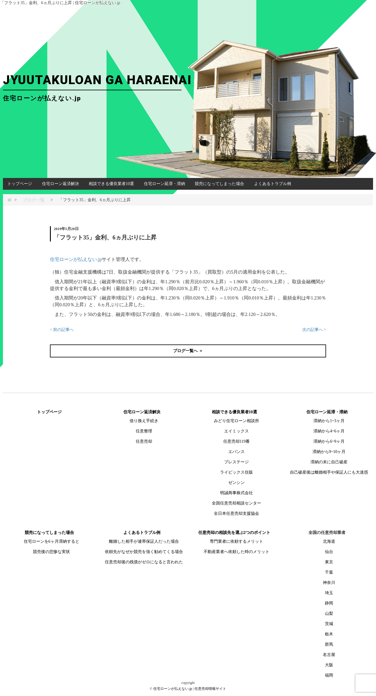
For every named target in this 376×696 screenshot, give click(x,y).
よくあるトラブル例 (272, 184)
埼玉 (329, 593)
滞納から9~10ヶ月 (329, 451)
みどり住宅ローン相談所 (236, 421)
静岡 (329, 603)
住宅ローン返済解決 (60, 184)
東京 (329, 562)
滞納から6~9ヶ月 (329, 441)
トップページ (19, 184)
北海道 (329, 541)
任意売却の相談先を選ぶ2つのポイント (234, 532)
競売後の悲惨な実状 (51, 552)
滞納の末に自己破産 (329, 462)
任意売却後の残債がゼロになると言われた (144, 562)
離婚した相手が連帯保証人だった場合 (144, 541)
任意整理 (144, 431)
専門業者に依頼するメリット (236, 541)
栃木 (329, 634)
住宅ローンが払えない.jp (76, 259)
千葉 (329, 572)
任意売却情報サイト (210, 689)
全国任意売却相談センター (236, 503)
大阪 (329, 665)
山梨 (329, 613)
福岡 (329, 675)
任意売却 (144, 441)
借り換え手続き (144, 421)
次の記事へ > (314, 329)
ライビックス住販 (236, 472)
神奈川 (329, 582)
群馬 (329, 644)
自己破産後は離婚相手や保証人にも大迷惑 (329, 472)
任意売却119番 (236, 441)
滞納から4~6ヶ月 (329, 431)
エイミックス (236, 431)
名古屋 (329, 654)
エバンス (236, 451)
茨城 (329, 624)
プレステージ (236, 462)
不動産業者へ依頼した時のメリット (236, 552)
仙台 (329, 552)
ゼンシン (236, 482)
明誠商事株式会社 (236, 493)
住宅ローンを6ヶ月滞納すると (51, 541)
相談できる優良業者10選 (111, 184)
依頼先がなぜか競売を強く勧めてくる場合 (144, 552)
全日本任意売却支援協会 (236, 513)
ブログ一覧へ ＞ (188, 351)
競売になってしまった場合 (219, 184)
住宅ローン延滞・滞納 (164, 184)
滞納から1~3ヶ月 (329, 421)
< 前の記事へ (62, 329)
